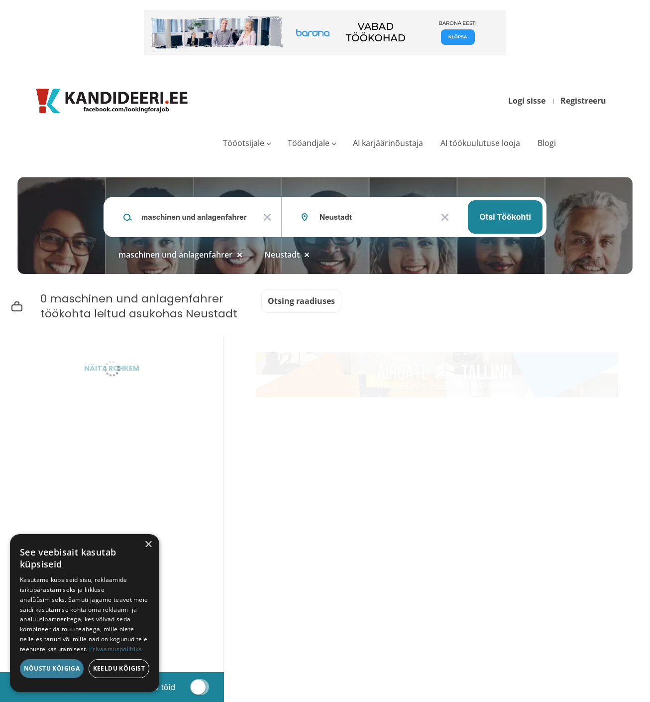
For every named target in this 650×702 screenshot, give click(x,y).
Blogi (547, 143)
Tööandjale (308, 143)
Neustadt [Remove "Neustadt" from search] (282, 254)
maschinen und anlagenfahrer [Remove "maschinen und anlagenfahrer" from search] (175, 254)
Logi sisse (526, 101)
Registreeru (583, 101)
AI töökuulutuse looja (480, 143)
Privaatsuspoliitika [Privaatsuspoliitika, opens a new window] (115, 649)
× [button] (148, 545)
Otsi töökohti (505, 217)
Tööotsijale (243, 143)
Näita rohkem (111, 368)
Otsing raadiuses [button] (301, 300)
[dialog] (84, 613)
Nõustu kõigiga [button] (52, 668)
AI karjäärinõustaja (388, 143)
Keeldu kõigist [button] (119, 668)
